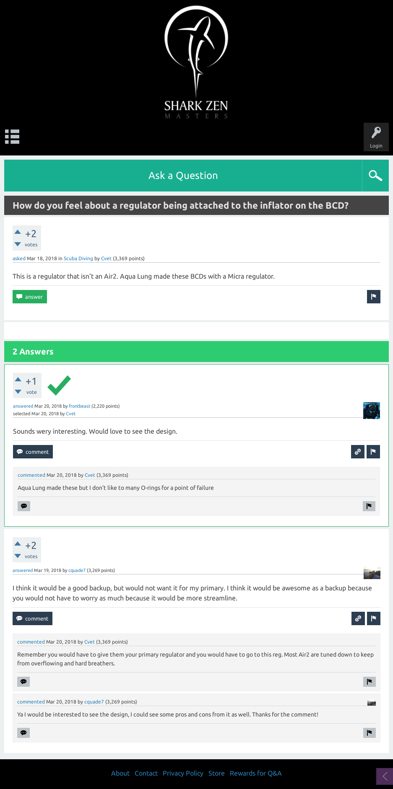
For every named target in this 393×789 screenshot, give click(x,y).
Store (216, 773)
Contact (146, 773)
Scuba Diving (78, 258)
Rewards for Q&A (256, 773)
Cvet (106, 258)
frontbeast (79, 406)
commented (31, 475)
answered (23, 406)
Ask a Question (183, 175)
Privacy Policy (183, 773)
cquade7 (77, 570)
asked (19, 258)
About (120, 773)
